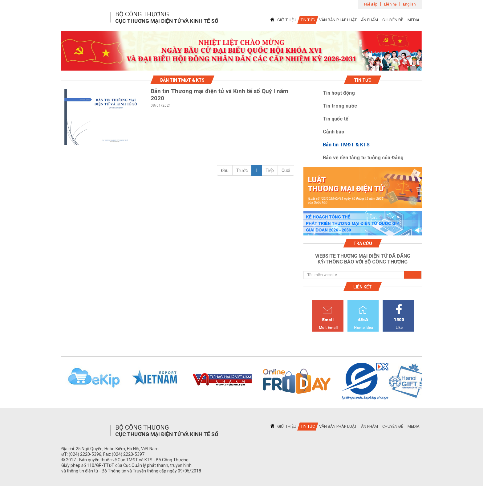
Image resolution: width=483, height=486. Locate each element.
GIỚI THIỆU (286, 20)
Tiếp (270, 170)
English (409, 4)
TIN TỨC (308, 20)
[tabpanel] (241, 51)
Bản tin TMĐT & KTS (346, 145)
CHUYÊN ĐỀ (392, 20)
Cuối (286, 170)
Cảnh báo (333, 132)
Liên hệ (390, 4)
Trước (242, 170)
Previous (53, 381)
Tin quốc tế (335, 119)
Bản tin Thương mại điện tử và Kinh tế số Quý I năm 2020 (219, 95)
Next (430, 381)
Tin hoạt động (339, 93)
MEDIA (414, 20)
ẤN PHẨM (369, 20)
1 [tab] (241, 65)
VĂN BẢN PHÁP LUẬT (338, 20)
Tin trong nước (340, 106)
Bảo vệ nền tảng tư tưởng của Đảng (363, 158)
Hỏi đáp (370, 4)
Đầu (225, 170)
